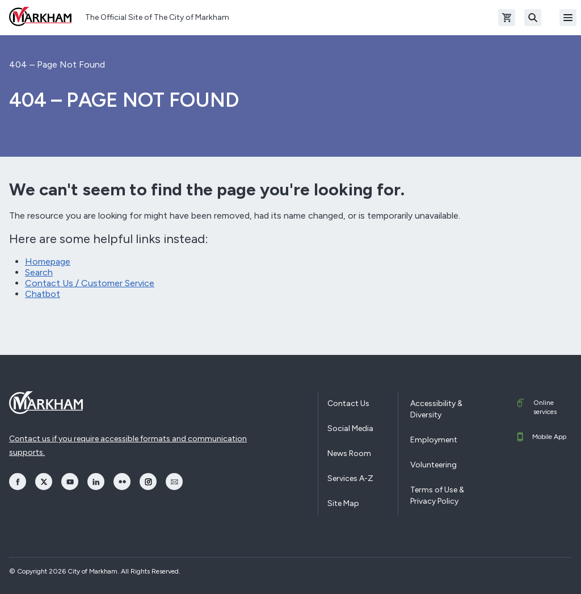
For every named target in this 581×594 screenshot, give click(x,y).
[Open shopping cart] (506, 17)
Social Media (350, 428)
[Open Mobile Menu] (567, 17)
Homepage (47, 261)
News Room (349, 453)
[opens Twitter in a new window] (43, 481)
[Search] (532, 17)
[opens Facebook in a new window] (17, 481)
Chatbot (42, 293)
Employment (433, 440)
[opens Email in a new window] (174, 481)
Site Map (343, 503)
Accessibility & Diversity (436, 409)
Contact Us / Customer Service (89, 283)
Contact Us (348, 403)
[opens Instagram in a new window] (148, 481)
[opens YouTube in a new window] (69, 481)
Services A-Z (350, 478)
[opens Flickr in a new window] (121, 481)
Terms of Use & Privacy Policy (437, 495)
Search (39, 272)
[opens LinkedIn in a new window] (95, 481)
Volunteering (433, 465)
